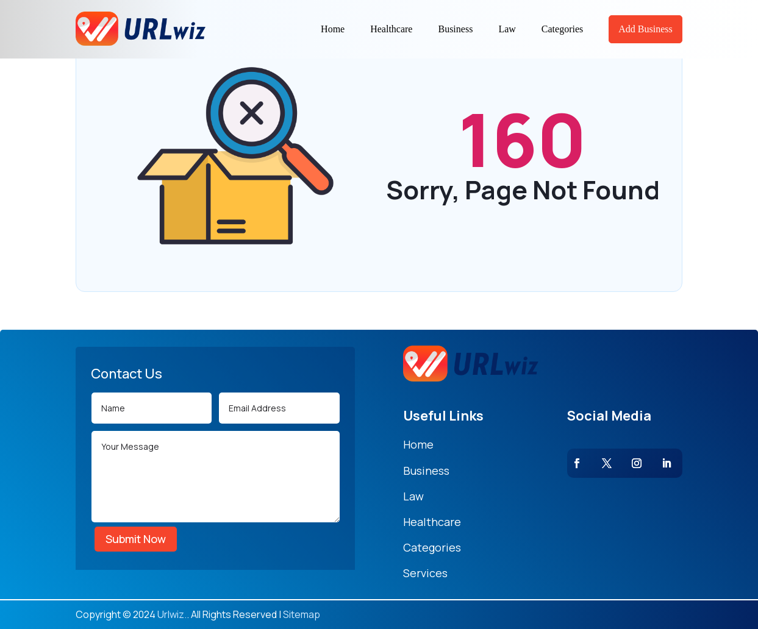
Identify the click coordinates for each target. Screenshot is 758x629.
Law (506, 29)
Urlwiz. (172, 614)
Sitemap (301, 614)
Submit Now (135, 538)
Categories (562, 29)
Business (455, 29)
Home (333, 29)
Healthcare (391, 29)
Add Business (645, 29)
